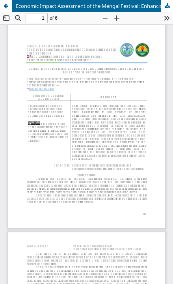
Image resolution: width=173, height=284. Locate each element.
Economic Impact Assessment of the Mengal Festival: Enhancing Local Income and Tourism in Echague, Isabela (94, 5)
